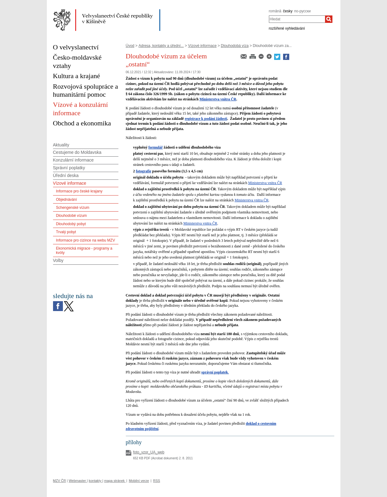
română (275, 11)
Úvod (130, 46)
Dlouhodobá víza (235, 46)
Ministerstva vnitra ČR (218, 99)
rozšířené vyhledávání (287, 28)
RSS (156, 480)
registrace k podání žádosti (206, 118)
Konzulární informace (73, 160)
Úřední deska (66, 175)
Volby (58, 260)
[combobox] (297, 19)
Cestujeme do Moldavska (77, 152)
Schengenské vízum (72, 207)
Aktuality (61, 144)
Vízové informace (202, 46)
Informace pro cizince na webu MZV (85, 240)
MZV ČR (59, 480)
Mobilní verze (139, 480)
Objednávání (66, 199)
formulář (155, 147)
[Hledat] (328, 19)
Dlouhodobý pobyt (71, 224)
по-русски (302, 11)
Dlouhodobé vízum (71, 215)
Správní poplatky (69, 167)
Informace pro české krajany (79, 191)
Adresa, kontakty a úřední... (161, 46)
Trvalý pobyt (66, 232)
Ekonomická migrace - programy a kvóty (84, 250)
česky (288, 11)
